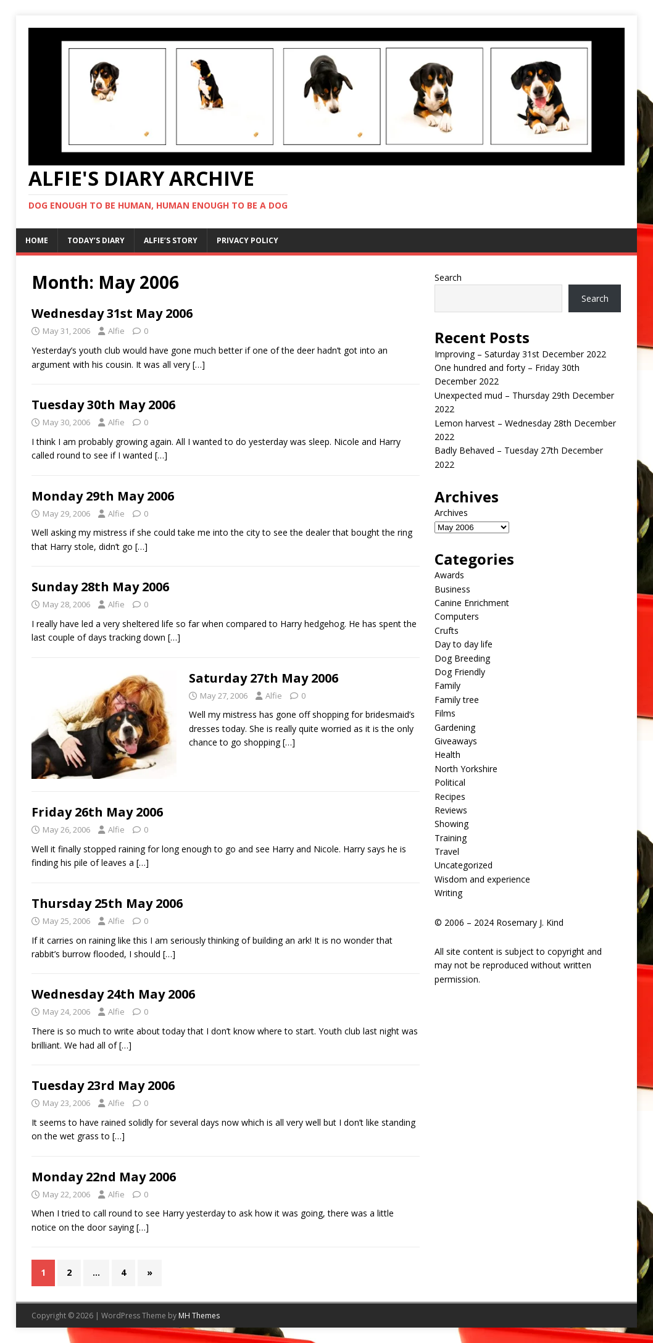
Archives (451, 512)
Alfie (116, 330)
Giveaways (456, 741)
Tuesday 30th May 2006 (103, 404)
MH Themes (199, 1315)
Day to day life (464, 644)
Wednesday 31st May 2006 (112, 313)
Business (452, 589)
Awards (449, 575)
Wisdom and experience (482, 879)
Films (445, 713)
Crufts (447, 630)
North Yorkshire (466, 769)
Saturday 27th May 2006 (263, 678)
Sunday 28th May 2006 (100, 586)
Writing (448, 893)
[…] (199, 364)
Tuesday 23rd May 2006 (103, 1085)
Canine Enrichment (472, 603)
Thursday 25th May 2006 (107, 903)
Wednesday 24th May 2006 (113, 994)
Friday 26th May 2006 (97, 812)
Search (448, 277)
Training (451, 838)
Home (36, 240)
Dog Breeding (462, 658)
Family (447, 685)
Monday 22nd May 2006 (103, 1176)
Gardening (455, 727)
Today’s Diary (96, 240)
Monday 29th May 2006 (102, 496)
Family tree (457, 699)
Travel (447, 851)
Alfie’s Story (171, 240)
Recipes (450, 796)
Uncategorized (464, 865)
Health (447, 754)
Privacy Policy (247, 240)
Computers (457, 616)
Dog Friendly (460, 672)
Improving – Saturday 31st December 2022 (520, 354)
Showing (451, 824)
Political (450, 782)
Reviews (451, 810)
